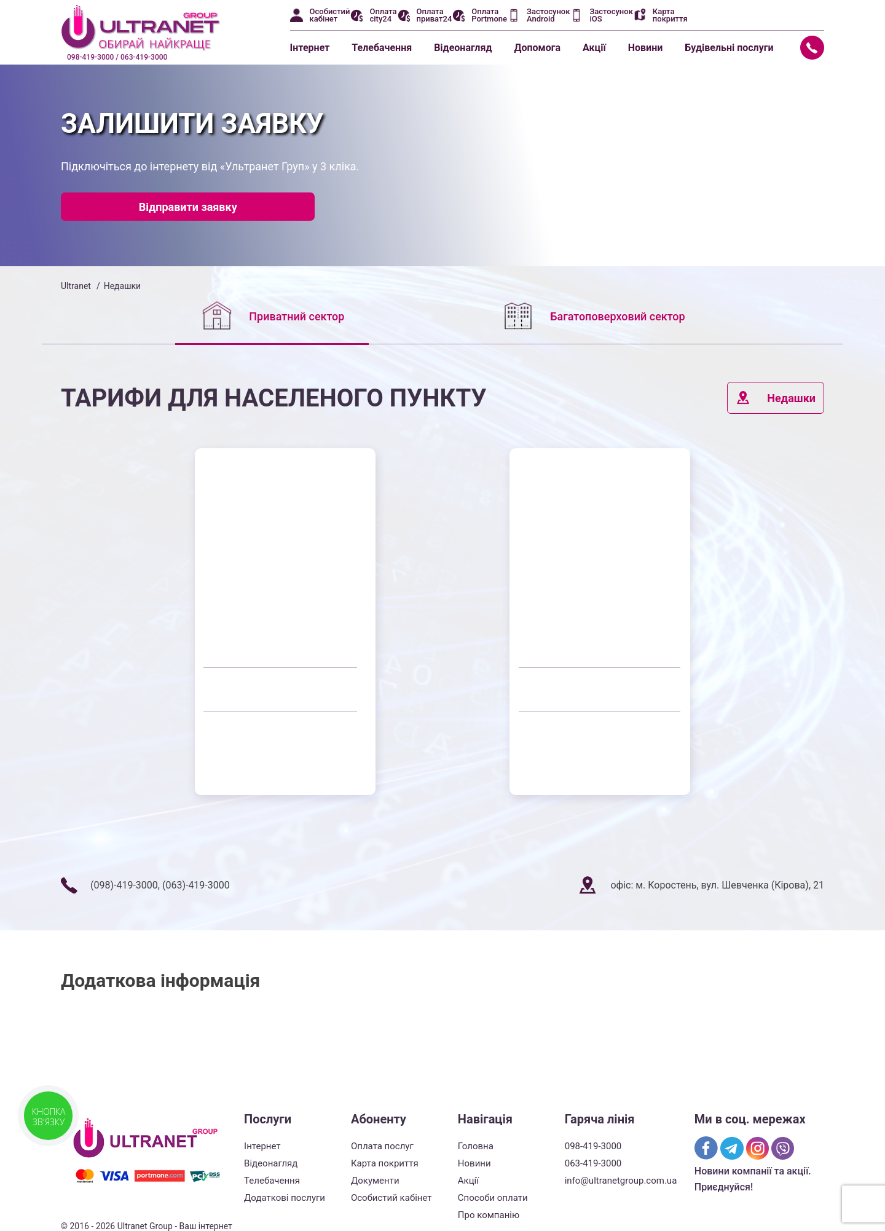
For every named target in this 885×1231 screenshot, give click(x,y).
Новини (645, 47)
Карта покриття (670, 15)
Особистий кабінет (330, 15)
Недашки (776, 397)
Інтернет (310, 47)
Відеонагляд (463, 47)
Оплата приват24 (434, 15)
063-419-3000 (593, 1163)
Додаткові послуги (284, 1197)
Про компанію (488, 1215)
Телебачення (382, 47)
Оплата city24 (382, 15)
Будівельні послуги (729, 47)
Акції (594, 47)
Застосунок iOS (610, 15)
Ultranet (76, 286)
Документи (375, 1180)
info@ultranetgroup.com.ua (621, 1180)
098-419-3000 (593, 1146)
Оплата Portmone (489, 15)
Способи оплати (493, 1197)
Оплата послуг (382, 1146)
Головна (476, 1146)
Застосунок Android (548, 15)
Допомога (537, 47)
